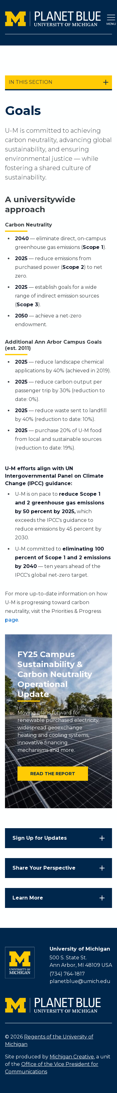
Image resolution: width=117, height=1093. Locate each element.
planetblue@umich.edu (80, 981)
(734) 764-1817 (67, 974)
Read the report (52, 773)
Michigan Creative (72, 1057)
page (11, 620)
